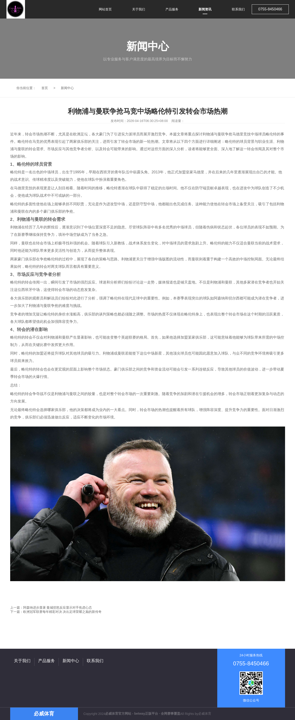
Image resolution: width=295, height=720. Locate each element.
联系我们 (95, 660)
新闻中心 (67, 88)
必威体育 (204, 713)
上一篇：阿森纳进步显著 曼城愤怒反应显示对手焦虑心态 (51, 607)
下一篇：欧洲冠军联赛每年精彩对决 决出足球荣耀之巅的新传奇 (56, 612)
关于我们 (22, 660)
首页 (44, 88)
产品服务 (46, 660)
